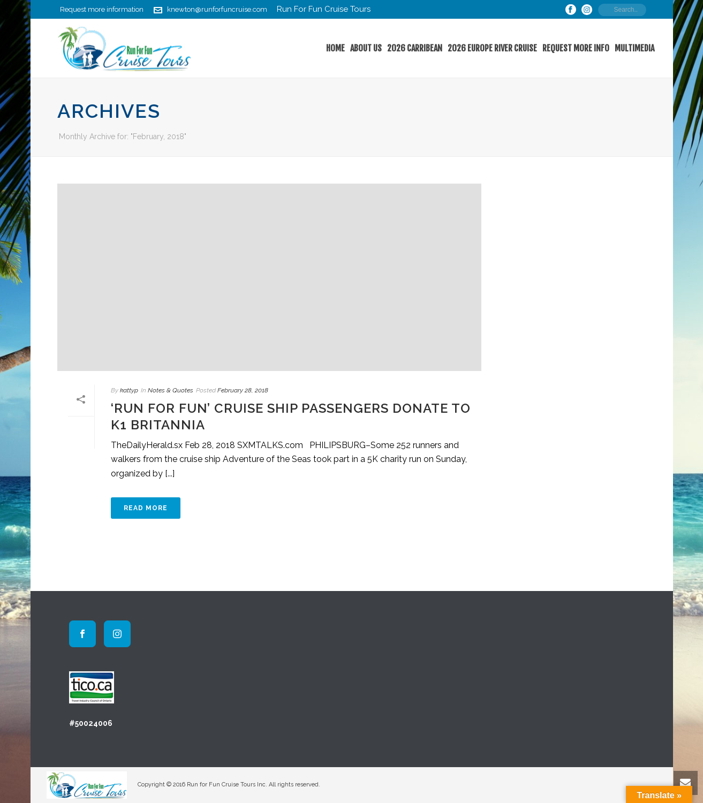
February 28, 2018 (242, 390)
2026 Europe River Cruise (492, 48)
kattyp (129, 390)
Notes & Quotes (170, 390)
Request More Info (575, 48)
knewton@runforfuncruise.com (217, 9)
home (335, 48)
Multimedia (634, 48)
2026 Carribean (414, 48)
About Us (366, 48)
